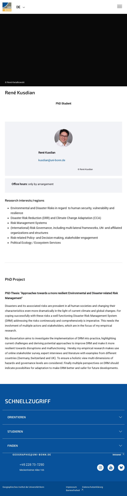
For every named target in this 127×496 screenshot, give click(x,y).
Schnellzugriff (28, 401)
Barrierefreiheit (75, 490)
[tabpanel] (63, 50)
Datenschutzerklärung (92, 487)
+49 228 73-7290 (32, 464)
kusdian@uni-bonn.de (51, 160)
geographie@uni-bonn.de (32, 454)
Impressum (71, 487)
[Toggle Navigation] (119, 6)
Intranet (119, 454)
